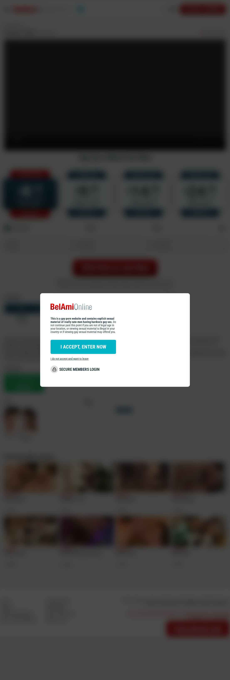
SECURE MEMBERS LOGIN (79, 369)
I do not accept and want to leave (70, 358)
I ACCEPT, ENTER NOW (83, 347)
